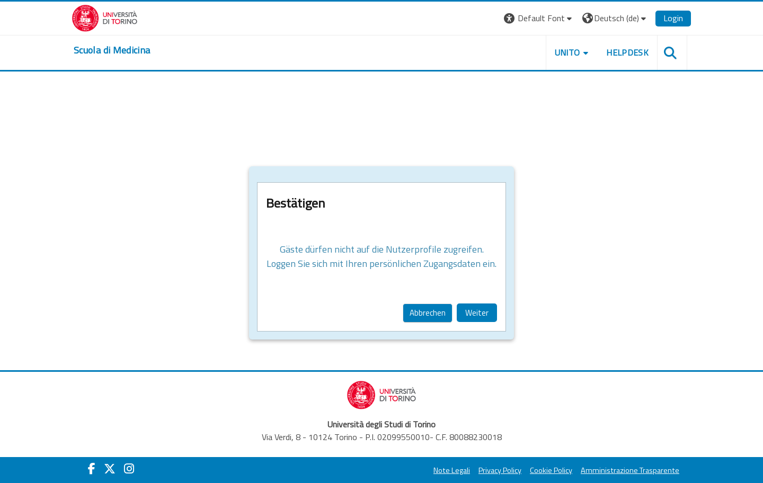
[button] (539, 18)
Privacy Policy (499, 470)
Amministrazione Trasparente (630, 470)
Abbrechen (428, 313)
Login (673, 18)
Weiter (477, 313)
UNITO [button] (567, 52)
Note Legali (451, 470)
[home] (112, 50)
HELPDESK (627, 52)
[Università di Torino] (105, 17)
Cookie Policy (551, 470)
